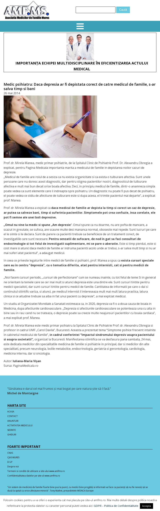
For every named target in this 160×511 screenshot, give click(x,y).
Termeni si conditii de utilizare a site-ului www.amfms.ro (36, 471)
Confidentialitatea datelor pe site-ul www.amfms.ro (33, 475)
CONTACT (12, 416)
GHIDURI (11, 434)
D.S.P (9, 462)
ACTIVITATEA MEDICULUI (19, 425)
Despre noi (13, 466)
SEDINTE (11, 430)
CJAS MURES (13, 457)
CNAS (10, 452)
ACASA (10, 411)
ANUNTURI (12, 420)
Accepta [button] (146, 506)
